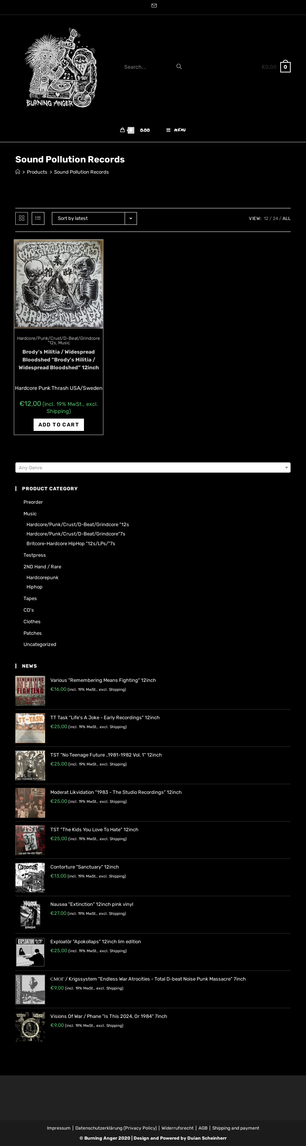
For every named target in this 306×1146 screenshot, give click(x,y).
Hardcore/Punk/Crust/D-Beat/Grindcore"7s (75, 534)
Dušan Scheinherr (207, 1138)
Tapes (30, 598)
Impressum (59, 1128)
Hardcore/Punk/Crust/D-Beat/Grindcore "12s (77, 524)
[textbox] (153, 468)
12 (266, 218)
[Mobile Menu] (176, 130)
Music (64, 342)
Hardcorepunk (42, 577)
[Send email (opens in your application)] (153, 6)
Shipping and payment (235, 1128)
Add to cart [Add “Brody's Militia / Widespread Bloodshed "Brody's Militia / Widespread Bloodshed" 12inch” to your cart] (58, 425)
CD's (29, 610)
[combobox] (153, 467)
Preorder (33, 502)
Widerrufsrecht (178, 1128)
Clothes (32, 621)
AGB (203, 1128)
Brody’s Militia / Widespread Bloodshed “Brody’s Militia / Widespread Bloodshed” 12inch (59, 360)
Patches (33, 633)
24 (275, 218)
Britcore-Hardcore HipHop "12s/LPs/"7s (70, 543)
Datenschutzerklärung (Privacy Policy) (116, 1128)
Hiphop (34, 587)
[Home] (17, 172)
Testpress (35, 555)
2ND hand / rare (42, 566)
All (286, 218)
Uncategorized (40, 644)
